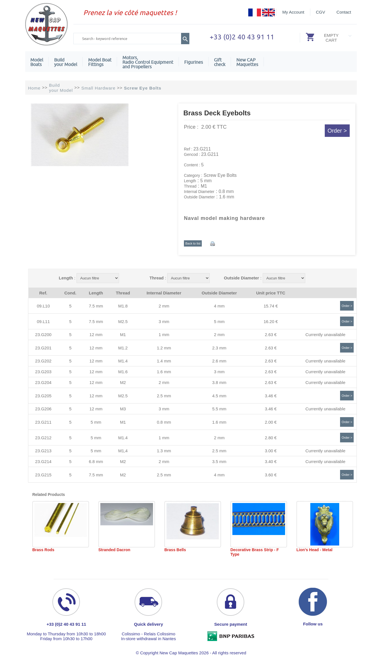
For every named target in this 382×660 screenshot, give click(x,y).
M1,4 (123, 450)
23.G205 (43, 395)
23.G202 (43, 360)
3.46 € (271, 395)
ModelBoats (36, 62)
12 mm (96, 334)
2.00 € (271, 422)
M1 (123, 334)
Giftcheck (219, 62)
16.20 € (271, 321)
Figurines (193, 62)
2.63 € (271, 334)
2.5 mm (164, 395)
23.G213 (43, 450)
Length (66, 277)
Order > (337, 131)
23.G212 (43, 437)
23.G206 (43, 408)
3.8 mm (219, 382)
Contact (343, 12)
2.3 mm (219, 347)
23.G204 (43, 382)
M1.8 (123, 306)
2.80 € (271, 437)
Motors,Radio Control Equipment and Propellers (147, 62)
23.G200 (43, 334)
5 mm (219, 321)
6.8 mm (96, 461)
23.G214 (43, 461)
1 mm (164, 334)
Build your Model (65, 62)
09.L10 (43, 306)
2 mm (164, 306)
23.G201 (43, 347)
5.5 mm (219, 408)
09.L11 (43, 321)
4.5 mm (219, 395)
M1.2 (123, 347)
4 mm (219, 306)
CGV (320, 12)
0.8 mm (164, 422)
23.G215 (43, 474)
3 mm (164, 321)
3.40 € (271, 461)
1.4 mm (164, 360)
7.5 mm (96, 306)
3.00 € (271, 450)
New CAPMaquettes (247, 62)
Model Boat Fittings (99, 62)
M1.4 (123, 360)
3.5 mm (219, 461)
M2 (123, 382)
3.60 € (271, 474)
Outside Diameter (241, 277)
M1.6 (123, 371)
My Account (293, 12)
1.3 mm (164, 450)
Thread (156, 277)
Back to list (192, 243)
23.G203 (43, 371)
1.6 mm (164, 371)
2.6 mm (219, 360)
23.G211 (43, 422)
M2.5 (123, 321)
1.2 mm (164, 347)
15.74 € (271, 306)
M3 (123, 408)
